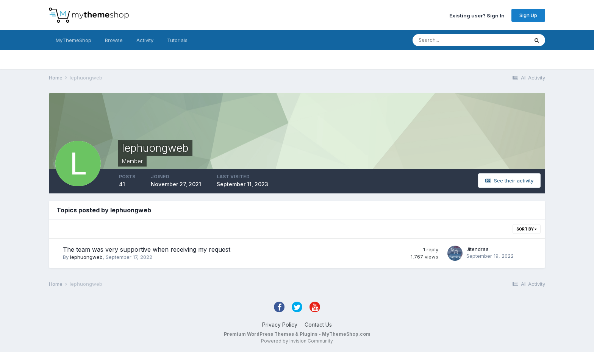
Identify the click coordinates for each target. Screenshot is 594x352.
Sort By (526, 229)
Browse (114, 40)
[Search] (446, 40)
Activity (144, 40)
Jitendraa (477, 249)
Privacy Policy (279, 324)
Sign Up (528, 15)
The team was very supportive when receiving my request (146, 249)
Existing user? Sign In (477, 15)
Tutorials (177, 40)
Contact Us (318, 324)
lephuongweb (86, 257)
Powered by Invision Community (297, 341)
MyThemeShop (73, 40)
